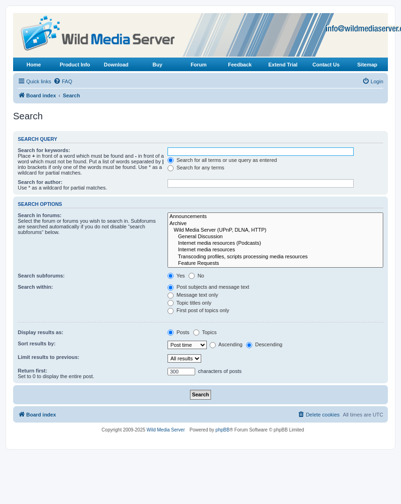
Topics (205, 332)
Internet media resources (275, 250)
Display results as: (40, 332)
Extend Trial (283, 64)
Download (116, 64)
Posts (179, 332)
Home (34, 64)
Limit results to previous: (48, 357)
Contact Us (326, 64)
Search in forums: (40, 215)
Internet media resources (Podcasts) (275, 243)
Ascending (226, 344)
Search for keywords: (44, 150)
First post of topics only (198, 310)
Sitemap (367, 64)
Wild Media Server (165, 429)
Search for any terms (196, 167)
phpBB (223, 429)
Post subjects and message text (208, 287)
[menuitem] (62, 81)
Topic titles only (189, 303)
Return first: (32, 370)
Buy (157, 64)
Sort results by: (37, 343)
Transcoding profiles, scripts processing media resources (275, 257)
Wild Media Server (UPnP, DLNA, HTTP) (275, 230)
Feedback (240, 64)
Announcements (275, 216)
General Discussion (275, 237)
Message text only (193, 295)
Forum (198, 64)
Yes (176, 275)
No (196, 275)
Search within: (35, 287)
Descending (264, 344)
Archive (275, 223)
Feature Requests (275, 263)
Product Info (75, 64)
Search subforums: (41, 275)
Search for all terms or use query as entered (222, 160)
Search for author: (40, 182)
